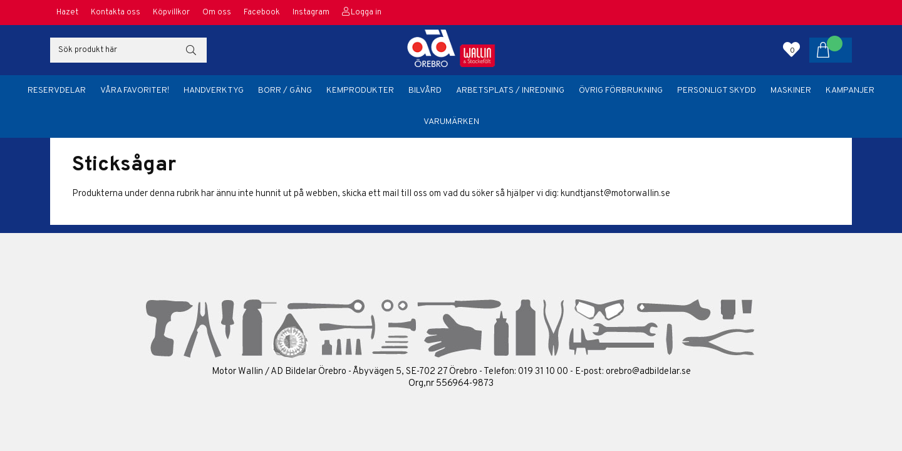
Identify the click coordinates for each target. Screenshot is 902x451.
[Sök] (128, 50)
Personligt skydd (716, 90)
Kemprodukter (360, 90)
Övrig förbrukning (621, 90)
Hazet (67, 13)
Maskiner (790, 90)
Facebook (262, 13)
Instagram (311, 13)
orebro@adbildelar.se (648, 372)
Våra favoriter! (134, 90)
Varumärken (451, 122)
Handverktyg (214, 90)
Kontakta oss (115, 13)
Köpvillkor (171, 13)
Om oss (216, 13)
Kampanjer (850, 90)
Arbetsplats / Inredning (510, 90)
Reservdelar (57, 90)
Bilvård (425, 90)
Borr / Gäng (285, 90)
